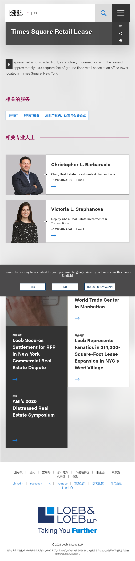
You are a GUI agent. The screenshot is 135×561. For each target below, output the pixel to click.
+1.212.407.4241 (61, 229)
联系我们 (80, 483)
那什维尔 (63, 472)
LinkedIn (18, 483)
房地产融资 (31, 115)
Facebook (36, 483)
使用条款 (116, 483)
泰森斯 (116, 472)
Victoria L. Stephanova (77, 208)
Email (80, 180)
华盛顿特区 (82, 472)
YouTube (62, 483)
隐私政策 (98, 483)
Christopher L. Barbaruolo (80, 164)
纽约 (32, 472)
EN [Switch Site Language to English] (28, 13)
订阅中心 (67, 488)
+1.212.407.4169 (61, 180)
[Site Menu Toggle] (120, 13)
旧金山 (100, 472)
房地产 (13, 115)
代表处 (61, 476)
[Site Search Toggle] (103, 13)
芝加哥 (46, 472)
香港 (75, 476)
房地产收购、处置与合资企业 (65, 115)
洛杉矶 (18, 472)
